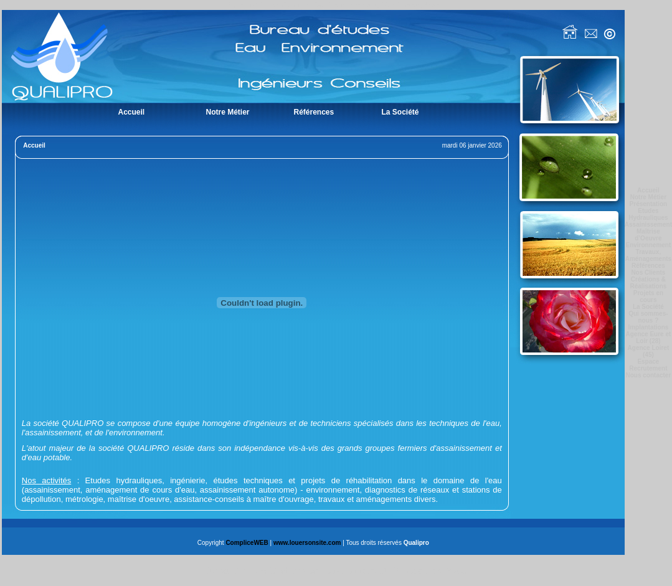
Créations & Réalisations (648, 283)
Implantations (648, 327)
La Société (648, 306)
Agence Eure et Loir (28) (648, 337)
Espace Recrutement (648, 365)
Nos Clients (648, 272)
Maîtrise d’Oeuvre (648, 235)
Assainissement (648, 224)
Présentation (649, 204)
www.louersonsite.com (307, 542)
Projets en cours (648, 296)
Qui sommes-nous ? (648, 317)
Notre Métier (648, 197)
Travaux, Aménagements (648, 255)
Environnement (648, 245)
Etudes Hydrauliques (648, 214)
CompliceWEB (246, 542)
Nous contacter (648, 375)
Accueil (648, 190)
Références (648, 265)
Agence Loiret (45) (649, 351)
